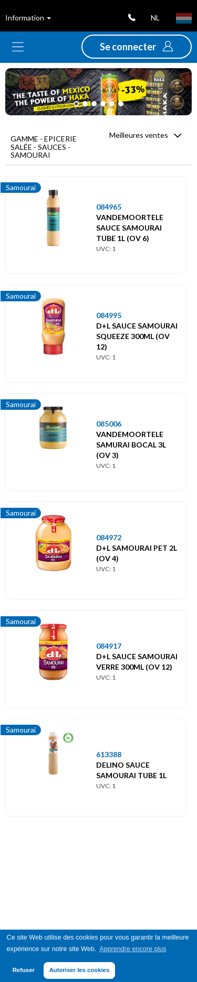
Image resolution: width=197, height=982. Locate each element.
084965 (108, 206)
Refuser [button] (24, 970)
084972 (108, 537)
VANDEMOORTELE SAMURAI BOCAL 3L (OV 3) (131, 445)
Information (28, 17)
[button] (136, 47)
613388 (108, 754)
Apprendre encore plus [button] (132, 949)
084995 (108, 315)
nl (155, 17)
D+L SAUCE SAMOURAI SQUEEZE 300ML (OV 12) (137, 336)
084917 (108, 645)
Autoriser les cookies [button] (79, 970)
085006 (108, 423)
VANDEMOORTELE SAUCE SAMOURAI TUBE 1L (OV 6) (129, 228)
